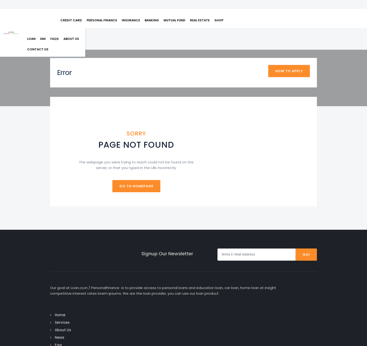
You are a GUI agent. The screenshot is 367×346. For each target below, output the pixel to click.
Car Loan (245, 270)
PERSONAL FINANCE (102, 9)
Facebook (291, 270)
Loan (241, 29)
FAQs (264, 29)
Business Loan (250, 292)
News (196, 292)
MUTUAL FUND (174, 9)
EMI (252, 29)
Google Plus (294, 277)
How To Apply (289, 56)
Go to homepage (184, 168)
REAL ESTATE (200, 9)
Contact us (304, 29)
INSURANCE (131, 9)
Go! (306, 237)
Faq (195, 300)
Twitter (289, 285)
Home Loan (247, 300)
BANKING (152, 9)
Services (199, 277)
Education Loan (251, 285)
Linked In (289, 292)
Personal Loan (250, 277)
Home (197, 270)
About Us (281, 29)
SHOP (218, 9)
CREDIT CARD (71, 9)
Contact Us (202, 307)
